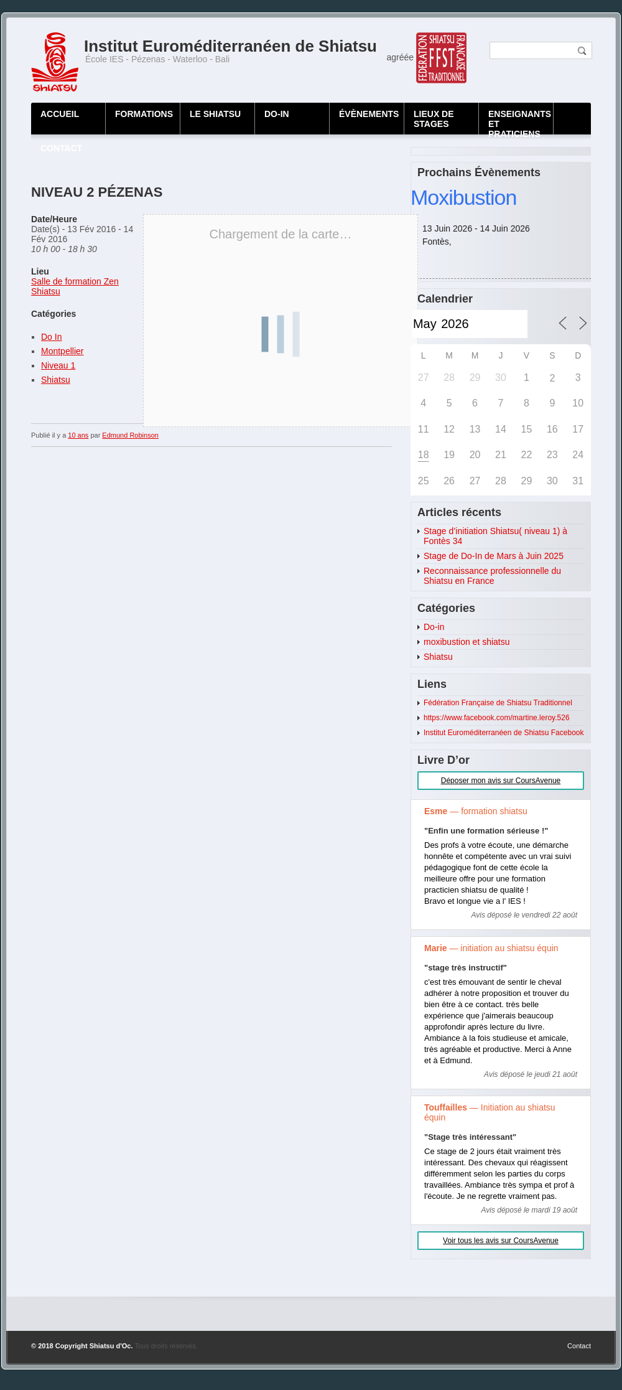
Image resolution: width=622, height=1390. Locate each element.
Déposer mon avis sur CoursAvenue (501, 780)
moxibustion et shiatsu (467, 642)
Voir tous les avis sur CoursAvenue (501, 1240)
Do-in (434, 627)
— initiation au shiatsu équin (491, 948)
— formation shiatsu (475, 811)
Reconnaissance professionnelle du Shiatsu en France (492, 576)
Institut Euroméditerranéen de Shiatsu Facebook (503, 732)
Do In (51, 337)
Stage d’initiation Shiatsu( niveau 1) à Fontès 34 (495, 536)
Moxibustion (463, 197)
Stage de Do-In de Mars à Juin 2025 (494, 556)
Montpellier (62, 351)
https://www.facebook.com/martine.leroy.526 (497, 717)
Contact (579, 1346)
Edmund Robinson (130, 435)
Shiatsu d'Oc (110, 1346)
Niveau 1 (58, 365)
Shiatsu (55, 380)
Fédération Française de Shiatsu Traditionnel (498, 702)
